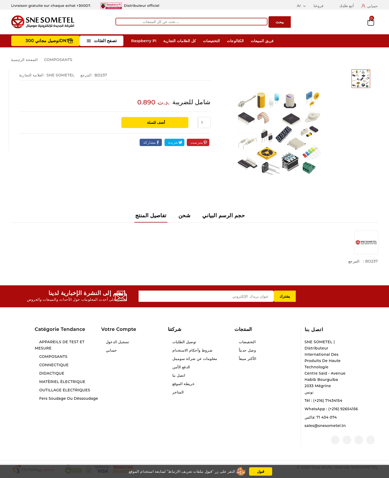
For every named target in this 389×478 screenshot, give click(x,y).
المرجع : (87, 75)
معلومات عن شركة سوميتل (194, 358)
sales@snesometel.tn (325, 425)
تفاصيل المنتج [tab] (151, 215)
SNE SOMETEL (61, 75)
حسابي (111, 350)
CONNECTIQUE (53, 365)
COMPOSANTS (53, 356)
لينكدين (335, 440)
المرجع (353, 261)
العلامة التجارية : (32, 75)
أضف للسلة (155, 122)
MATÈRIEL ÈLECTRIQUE (61, 381)
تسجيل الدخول (117, 342)
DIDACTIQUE (51, 373)
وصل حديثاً (247, 350)
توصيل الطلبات (183, 342)
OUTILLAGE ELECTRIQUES (64, 390)
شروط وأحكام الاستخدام (192, 350)
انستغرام (347, 440)
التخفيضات (211, 40)
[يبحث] (191, 21)
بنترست (196, 142)
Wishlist (353, 22)
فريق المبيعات (262, 40)
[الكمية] (204, 122)
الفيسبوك (370, 440)
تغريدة (173, 142)
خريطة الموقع (183, 383)
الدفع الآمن (180, 367)
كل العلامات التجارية (179, 40)
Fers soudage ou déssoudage (68, 398)
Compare (335, 22)
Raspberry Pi (143, 40)
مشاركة (149, 142)
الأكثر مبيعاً (247, 358)
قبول (260, 471)
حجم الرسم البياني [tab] (223, 215)
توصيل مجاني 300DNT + (49, 40)
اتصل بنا (314, 329)
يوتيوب (358, 440)
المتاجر (177, 392)
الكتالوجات (235, 40)
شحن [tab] (184, 215)
